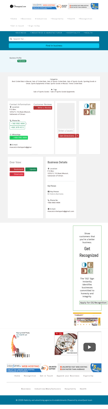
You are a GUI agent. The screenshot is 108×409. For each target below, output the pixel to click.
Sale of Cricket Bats (39, 81)
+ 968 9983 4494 (18, 123)
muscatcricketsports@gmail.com (23, 147)
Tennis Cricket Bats (75, 83)
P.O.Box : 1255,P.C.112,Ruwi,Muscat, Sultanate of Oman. (20, 111)
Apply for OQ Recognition (93, 302)
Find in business (54, 45)
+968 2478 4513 (17, 127)
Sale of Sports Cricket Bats (56, 81)
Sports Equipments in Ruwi (40, 83)
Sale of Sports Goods (75, 81)
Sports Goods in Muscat (59, 83)
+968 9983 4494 (19, 137)
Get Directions (67, 136)
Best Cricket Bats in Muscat (21, 81)
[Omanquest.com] (18, 6)
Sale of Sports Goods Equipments (63, 92)
